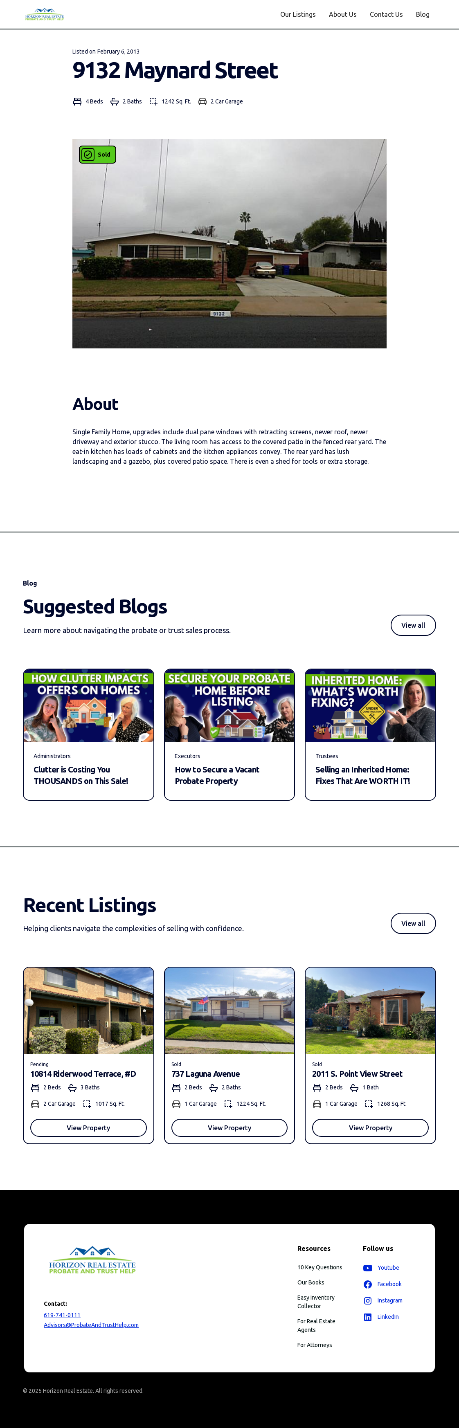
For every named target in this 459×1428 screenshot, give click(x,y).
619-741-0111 (62, 1315)
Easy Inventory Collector (316, 1301)
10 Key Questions (319, 1267)
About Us (343, 14)
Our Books (310, 1282)
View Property (88, 1128)
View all (413, 625)
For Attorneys (314, 1345)
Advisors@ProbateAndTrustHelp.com (91, 1325)
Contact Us (386, 14)
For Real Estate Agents (316, 1325)
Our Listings (298, 14)
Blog (423, 14)
